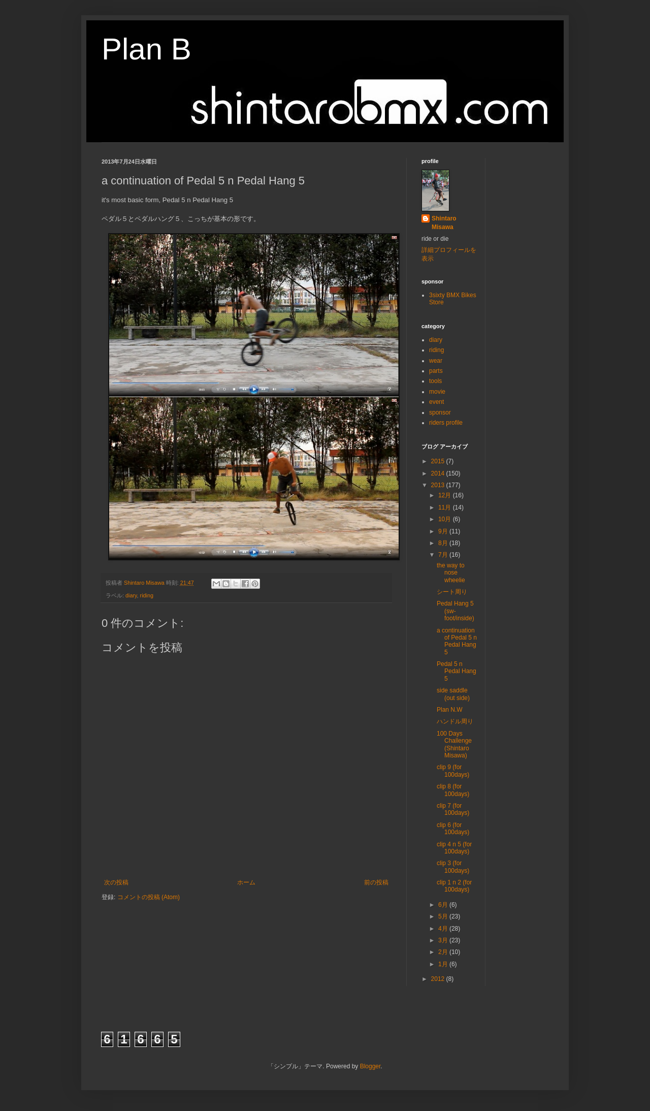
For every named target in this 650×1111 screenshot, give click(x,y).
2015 (438, 461)
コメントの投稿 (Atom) (148, 897)
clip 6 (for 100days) (453, 828)
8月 (443, 543)
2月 (443, 952)
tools (435, 381)
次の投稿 (116, 882)
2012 (438, 978)
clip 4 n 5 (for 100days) (454, 848)
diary (131, 595)
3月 (443, 940)
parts (436, 370)
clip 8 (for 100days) (453, 790)
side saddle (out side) (453, 694)
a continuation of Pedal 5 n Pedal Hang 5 (457, 641)
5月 (443, 916)
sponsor (440, 412)
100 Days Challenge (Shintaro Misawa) (454, 744)
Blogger (370, 1066)
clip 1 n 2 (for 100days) (454, 886)
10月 (445, 519)
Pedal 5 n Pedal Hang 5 (456, 671)
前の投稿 (376, 882)
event (436, 401)
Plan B (146, 49)
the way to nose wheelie (451, 573)
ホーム (246, 882)
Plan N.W (450, 709)
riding (146, 595)
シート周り (452, 591)
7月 (443, 554)
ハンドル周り (455, 721)
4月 (443, 928)
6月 (443, 904)
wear (435, 360)
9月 (443, 531)
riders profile (446, 422)
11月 (445, 507)
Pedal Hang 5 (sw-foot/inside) (455, 611)
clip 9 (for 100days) (453, 771)
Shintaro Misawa (444, 223)
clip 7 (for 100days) (453, 809)
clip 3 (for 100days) (453, 867)
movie (437, 391)
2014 (438, 473)
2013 (438, 485)
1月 (443, 964)
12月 (445, 495)
